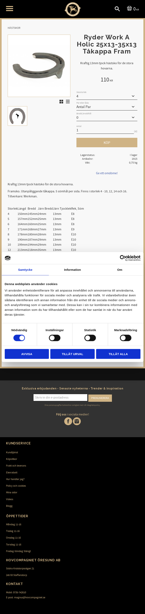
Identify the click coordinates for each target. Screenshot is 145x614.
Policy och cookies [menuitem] (16, 485)
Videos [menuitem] (9, 499)
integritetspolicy (93, 405)
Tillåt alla (118, 353)
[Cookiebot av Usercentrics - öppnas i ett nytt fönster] (122, 258)
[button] (9, 8)
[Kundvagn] (132, 8)
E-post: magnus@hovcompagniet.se (25, 597)
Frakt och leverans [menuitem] (16, 465)
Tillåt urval (72, 353)
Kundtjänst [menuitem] (12, 452)
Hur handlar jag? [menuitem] (15, 478)
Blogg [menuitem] (9, 505)
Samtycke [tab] (25, 269)
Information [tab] (72, 269)
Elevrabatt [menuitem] (11, 472)
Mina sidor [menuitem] (11, 492)
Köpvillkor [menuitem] (11, 458)
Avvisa (26, 353)
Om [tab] (119, 269)
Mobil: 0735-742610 (16, 592)
